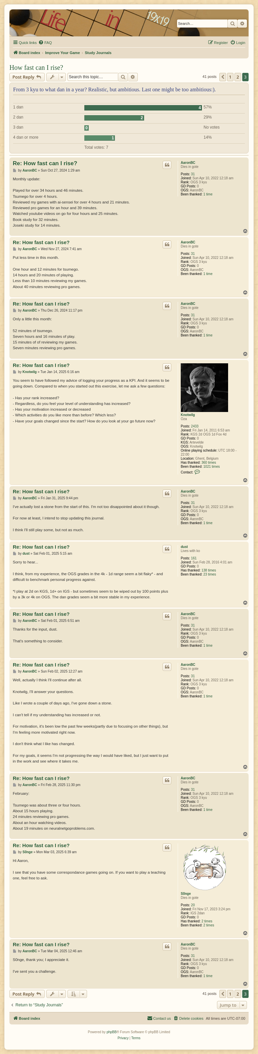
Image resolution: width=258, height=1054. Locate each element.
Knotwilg (188, 415)
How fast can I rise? (36, 67)
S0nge (186, 894)
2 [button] (237, 77)
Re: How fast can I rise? (45, 163)
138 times (209, 570)
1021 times (211, 466)
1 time (207, 194)
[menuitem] (45, 43)
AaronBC (188, 163)
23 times (209, 574)
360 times (209, 462)
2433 (195, 426)
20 (193, 905)
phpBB (111, 1032)
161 (194, 558)
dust (184, 547)
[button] (222, 77)
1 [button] (230, 77)
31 (193, 174)
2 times (207, 921)
